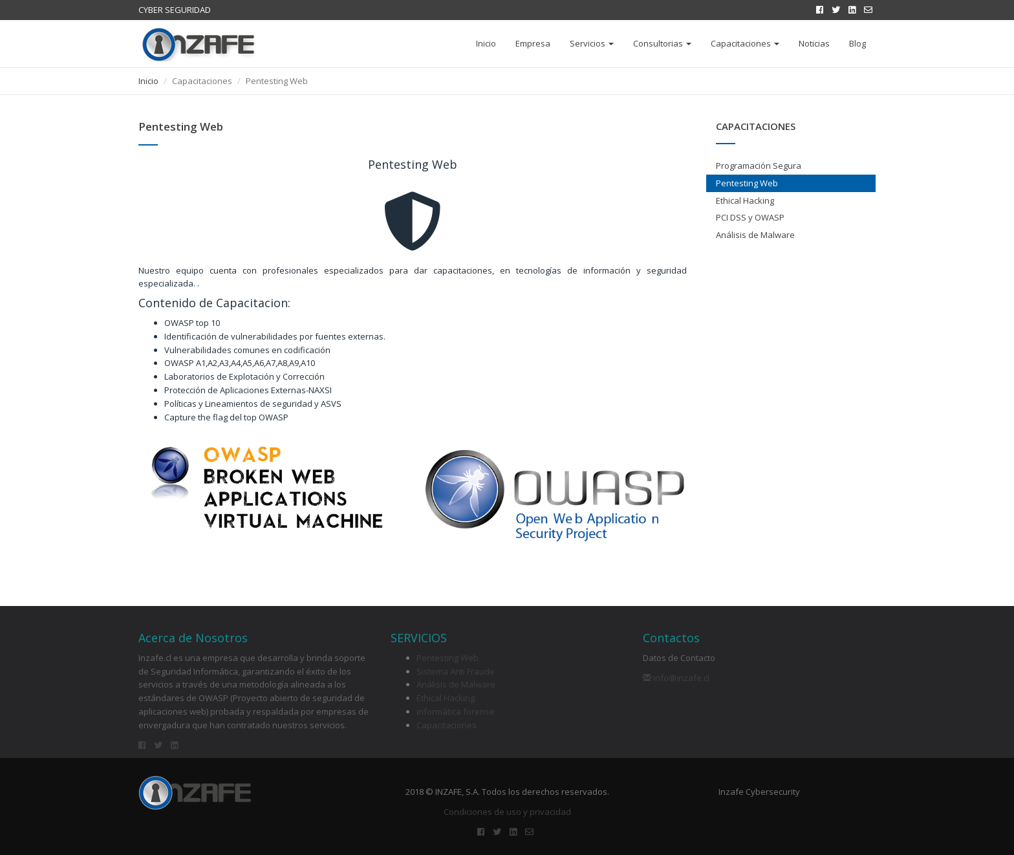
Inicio (486, 43)
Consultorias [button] (662, 43)
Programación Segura (758, 165)
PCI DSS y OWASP (750, 217)
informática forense (455, 711)
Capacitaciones (446, 725)
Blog (857, 43)
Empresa (532, 43)
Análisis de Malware (755, 235)
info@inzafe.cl (676, 678)
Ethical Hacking (745, 200)
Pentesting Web (747, 183)
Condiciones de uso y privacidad (507, 811)
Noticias (814, 43)
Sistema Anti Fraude (455, 671)
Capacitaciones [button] (745, 43)
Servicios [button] (592, 43)
